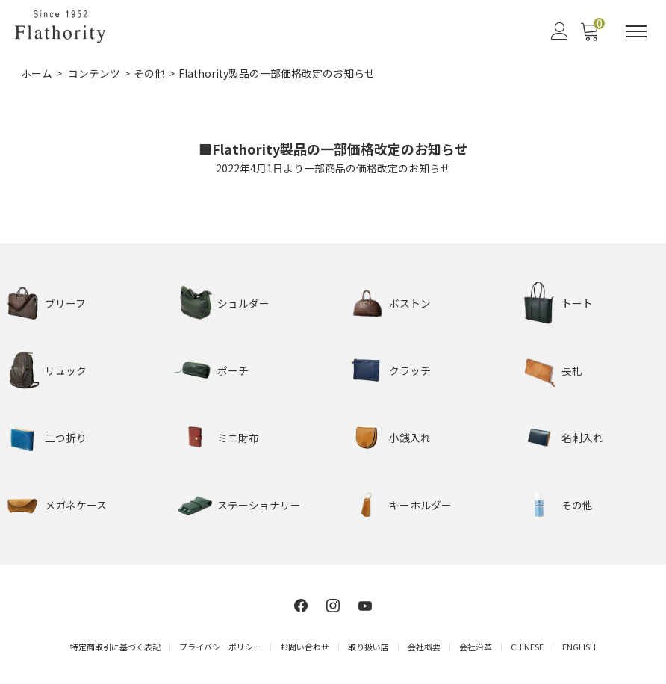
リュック (66, 369)
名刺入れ (582, 436)
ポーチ (233, 369)
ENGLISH (579, 646)
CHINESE (527, 646)
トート (577, 302)
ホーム (36, 73)
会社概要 (424, 646)
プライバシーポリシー (220, 646)
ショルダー (243, 302)
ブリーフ (65, 302)
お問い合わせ (304, 646)
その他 (149, 73)
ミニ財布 (238, 436)
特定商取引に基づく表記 (115, 646)
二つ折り (66, 436)
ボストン (410, 302)
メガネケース (76, 504)
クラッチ (410, 369)
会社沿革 (475, 646)
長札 (571, 369)
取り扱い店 (368, 646)
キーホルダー (420, 504)
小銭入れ (410, 436)
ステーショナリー (259, 504)
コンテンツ (94, 73)
